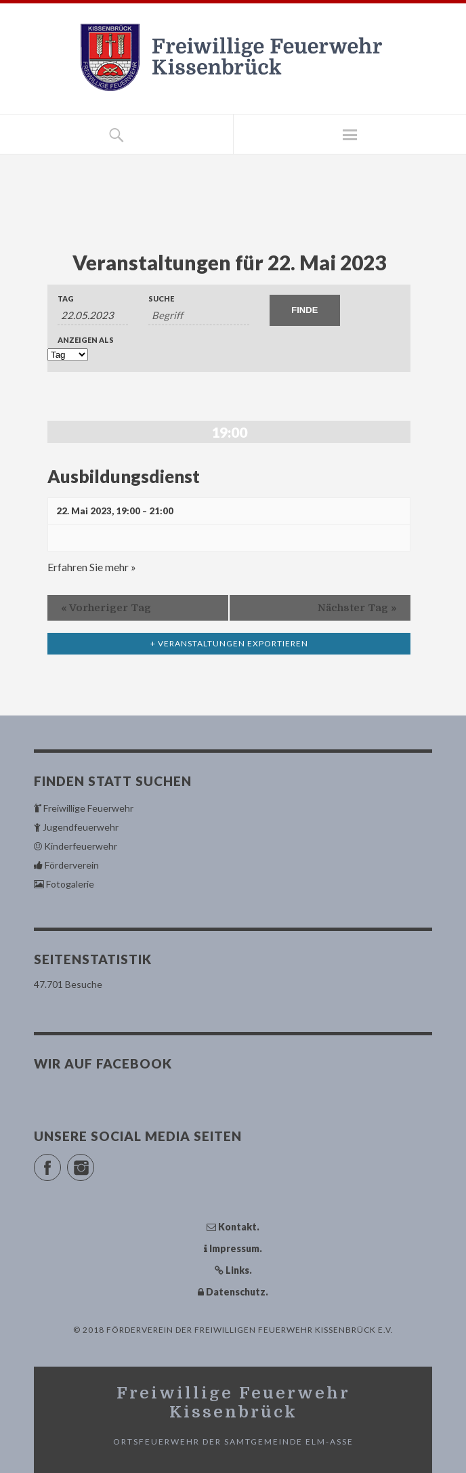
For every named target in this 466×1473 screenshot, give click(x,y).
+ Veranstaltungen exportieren (229, 643)
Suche (161, 298)
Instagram (93, 1161)
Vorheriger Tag (106, 608)
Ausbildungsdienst (123, 476)
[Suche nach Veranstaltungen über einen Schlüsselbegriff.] (198, 315)
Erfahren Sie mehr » (91, 566)
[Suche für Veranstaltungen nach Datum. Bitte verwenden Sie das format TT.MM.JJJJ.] (93, 315)
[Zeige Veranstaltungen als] (67, 354)
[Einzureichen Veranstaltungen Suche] (305, 310)
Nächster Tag (357, 608)
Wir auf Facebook (103, 1063)
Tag (66, 298)
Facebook (60, 1161)
